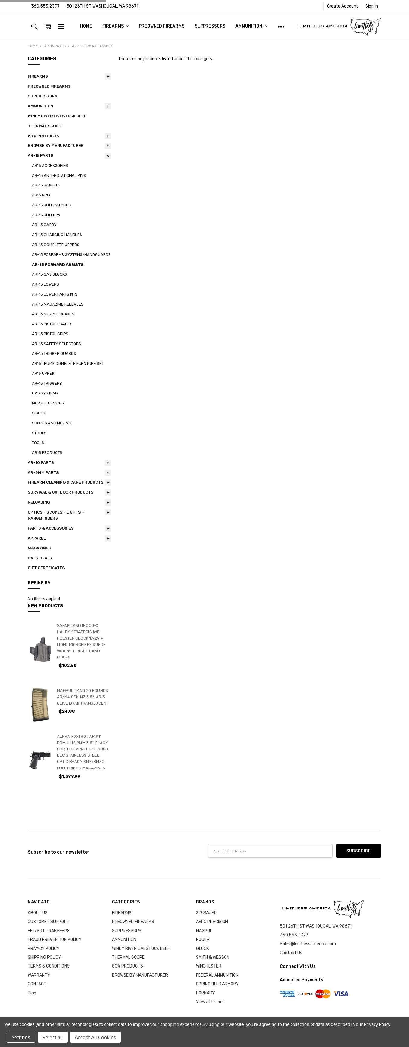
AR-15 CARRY (44, 224)
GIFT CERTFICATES (46, 568)
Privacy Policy (377, 1024)
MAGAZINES (39, 548)
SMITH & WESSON (212, 957)
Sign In (371, 6)
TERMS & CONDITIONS (49, 966)
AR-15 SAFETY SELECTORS (56, 344)
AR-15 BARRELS (46, 185)
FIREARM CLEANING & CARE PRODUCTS (66, 482)
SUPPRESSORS (210, 26)
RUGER (202, 939)
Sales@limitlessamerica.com (308, 943)
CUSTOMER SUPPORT (48, 921)
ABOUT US (38, 913)
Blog (32, 993)
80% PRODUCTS (43, 136)
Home (86, 26)
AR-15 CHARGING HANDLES (57, 234)
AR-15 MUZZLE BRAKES (53, 314)
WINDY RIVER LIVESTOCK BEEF (57, 116)
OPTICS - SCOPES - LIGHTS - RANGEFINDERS (56, 515)
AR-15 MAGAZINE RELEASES (58, 304)
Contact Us (291, 952)
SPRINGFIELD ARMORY (217, 984)
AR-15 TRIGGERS (47, 383)
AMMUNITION (251, 26)
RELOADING (39, 502)
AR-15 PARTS (40, 155)
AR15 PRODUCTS (47, 452)
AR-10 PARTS (41, 462)
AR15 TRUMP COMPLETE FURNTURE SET (68, 363)
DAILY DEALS (40, 558)
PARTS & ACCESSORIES (51, 528)
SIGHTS (38, 413)
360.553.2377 (45, 6)
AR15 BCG (41, 195)
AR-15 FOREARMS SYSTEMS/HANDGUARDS (71, 254)
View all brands (210, 1001)
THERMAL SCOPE (44, 126)
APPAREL (37, 538)
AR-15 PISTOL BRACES (52, 324)
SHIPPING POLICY (44, 957)
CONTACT (37, 984)
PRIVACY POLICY (43, 948)
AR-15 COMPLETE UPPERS (55, 244)
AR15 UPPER (43, 373)
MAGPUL (204, 930)
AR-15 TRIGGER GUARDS (54, 353)
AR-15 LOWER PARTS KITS (55, 294)
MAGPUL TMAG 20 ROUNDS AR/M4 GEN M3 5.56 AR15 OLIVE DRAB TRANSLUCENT (83, 696)
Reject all (53, 1037)
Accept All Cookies (95, 1037)
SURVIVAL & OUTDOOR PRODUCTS (61, 492)
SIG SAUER (206, 913)
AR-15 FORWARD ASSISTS (58, 264)
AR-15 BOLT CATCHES (51, 205)
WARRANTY (39, 975)
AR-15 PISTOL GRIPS (50, 334)
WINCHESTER (208, 966)
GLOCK (202, 948)
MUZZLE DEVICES (48, 403)
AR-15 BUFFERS (46, 215)
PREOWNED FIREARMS (161, 26)
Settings (21, 1037)
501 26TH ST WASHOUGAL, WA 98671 (102, 6)
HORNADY (205, 993)
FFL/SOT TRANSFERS (49, 930)
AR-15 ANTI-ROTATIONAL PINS (59, 175)
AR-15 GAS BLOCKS (49, 274)
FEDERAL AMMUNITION (217, 975)
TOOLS (38, 442)
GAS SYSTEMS (45, 393)
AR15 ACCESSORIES (50, 165)
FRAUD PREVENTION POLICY (54, 939)
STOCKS (39, 433)
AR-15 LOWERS (45, 284)
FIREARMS (115, 26)
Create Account (342, 6)
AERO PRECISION (212, 921)
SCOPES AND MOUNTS (52, 423)
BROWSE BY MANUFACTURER (56, 145)
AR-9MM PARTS (43, 472)
